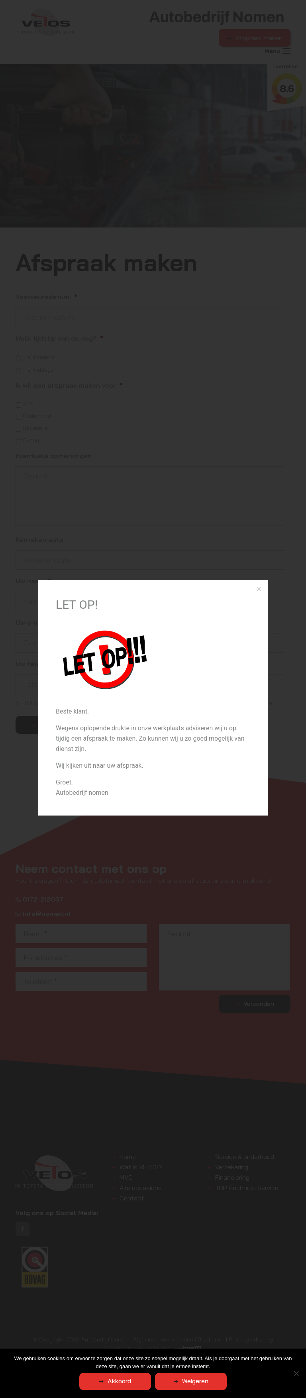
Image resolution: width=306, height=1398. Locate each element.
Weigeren (195, 1381)
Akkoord (119, 1381)
